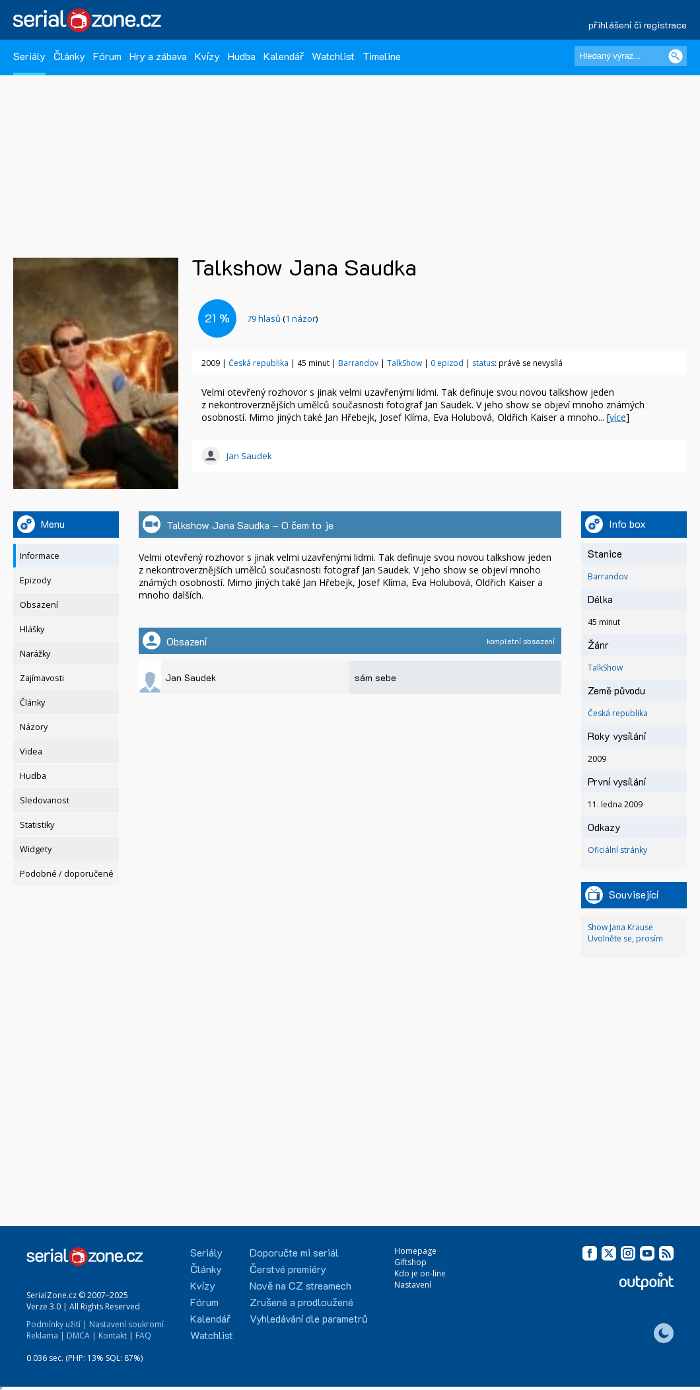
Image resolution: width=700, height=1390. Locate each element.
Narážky (35, 653)
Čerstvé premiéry (288, 1269)
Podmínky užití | (56, 1324)
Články (69, 56)
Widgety (36, 849)
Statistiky (37, 824)
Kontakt (112, 1335)
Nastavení (412, 1284)
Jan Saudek (249, 456)
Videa (31, 751)
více (618, 417)
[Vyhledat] (675, 56)
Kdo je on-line (420, 1273)
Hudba (242, 56)
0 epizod (447, 363)
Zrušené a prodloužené (301, 1302)
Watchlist (333, 56)
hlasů (264, 318)
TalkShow (404, 363)
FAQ (143, 1335)
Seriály (29, 56)
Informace (39, 556)
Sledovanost (44, 800)
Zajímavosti (42, 678)
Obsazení (39, 604)
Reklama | (45, 1335)
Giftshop (410, 1262)
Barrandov (358, 363)
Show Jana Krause (620, 927)
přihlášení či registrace (637, 24)
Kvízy (207, 56)
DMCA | (81, 1335)
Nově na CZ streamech (300, 1285)
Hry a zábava (158, 56)
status (483, 363)
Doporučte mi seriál (294, 1252)
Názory (34, 727)
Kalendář (283, 56)
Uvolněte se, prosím (625, 938)
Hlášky (32, 629)
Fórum (107, 56)
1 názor (300, 318)
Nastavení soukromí (126, 1324)
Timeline (382, 56)
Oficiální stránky (617, 850)
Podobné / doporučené (67, 873)
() (282, 318)
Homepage (415, 1251)
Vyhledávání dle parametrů (309, 1318)
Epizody (35, 580)
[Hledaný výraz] (631, 56)
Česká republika (258, 363)
